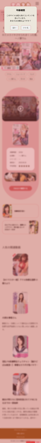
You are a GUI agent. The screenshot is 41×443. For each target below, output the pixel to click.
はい (14, 28)
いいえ (26, 28)
